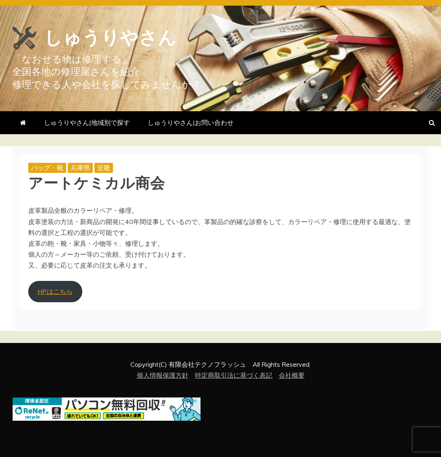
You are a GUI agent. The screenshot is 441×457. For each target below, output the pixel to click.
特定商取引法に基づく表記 (233, 375)
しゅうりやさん (117, 37)
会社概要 (292, 375)
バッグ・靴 (47, 168)
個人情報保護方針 (162, 375)
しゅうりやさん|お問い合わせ (191, 122)
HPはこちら (55, 291)
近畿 (103, 168)
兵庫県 (80, 168)
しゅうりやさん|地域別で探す (87, 122)
